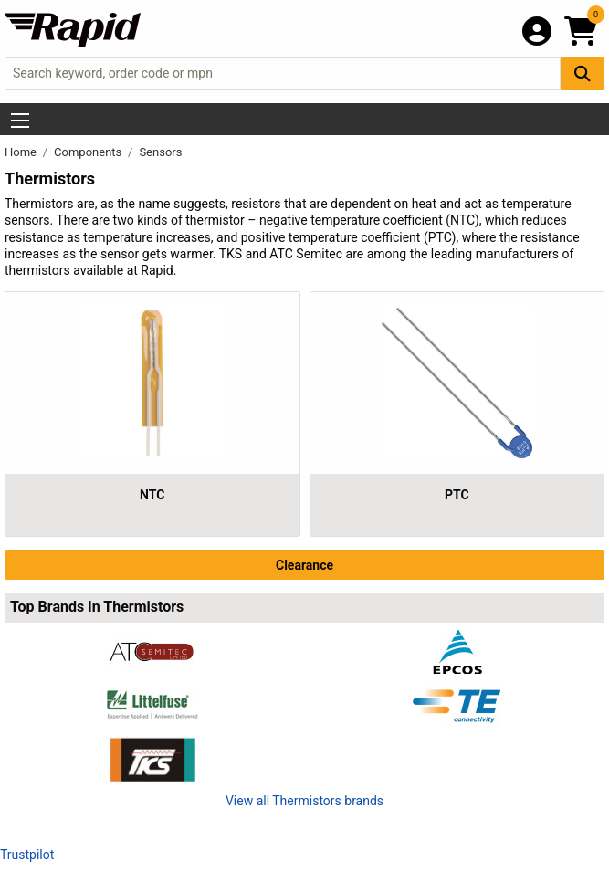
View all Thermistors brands (304, 800)
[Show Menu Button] (20, 120)
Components (89, 152)
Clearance (304, 565)
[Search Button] (582, 73)
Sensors (160, 152)
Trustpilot (27, 854)
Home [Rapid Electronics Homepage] (22, 152)
